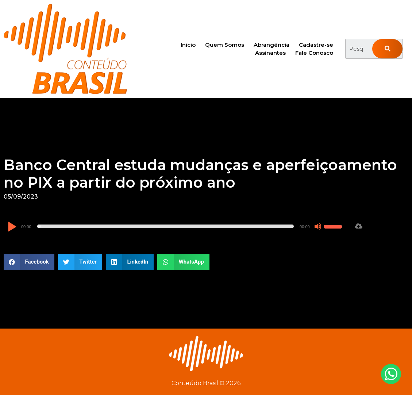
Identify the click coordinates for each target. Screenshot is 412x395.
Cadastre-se (316, 44)
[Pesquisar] (387, 48)
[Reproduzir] (11, 227)
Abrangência (271, 44)
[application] (176, 226)
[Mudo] (317, 226)
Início (188, 44)
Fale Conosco (314, 52)
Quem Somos (224, 44)
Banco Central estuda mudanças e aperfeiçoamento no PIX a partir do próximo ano (200, 173)
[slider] (165, 226)
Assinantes (270, 52)
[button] (29, 262)
